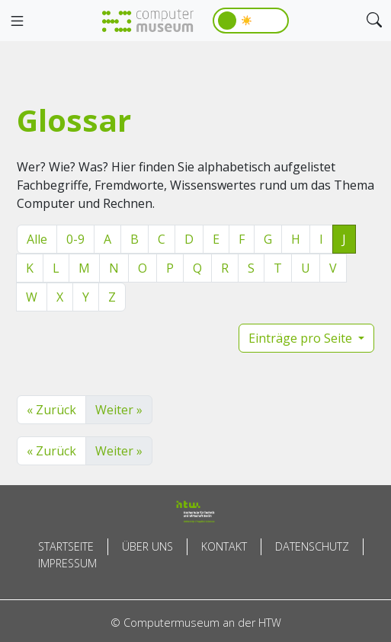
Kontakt (224, 546)
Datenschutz (312, 546)
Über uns (147, 546)
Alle (37, 239)
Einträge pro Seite (301, 338)
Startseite (66, 546)
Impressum (67, 563)
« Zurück (51, 409)
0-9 (75, 239)
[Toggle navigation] (17, 21)
